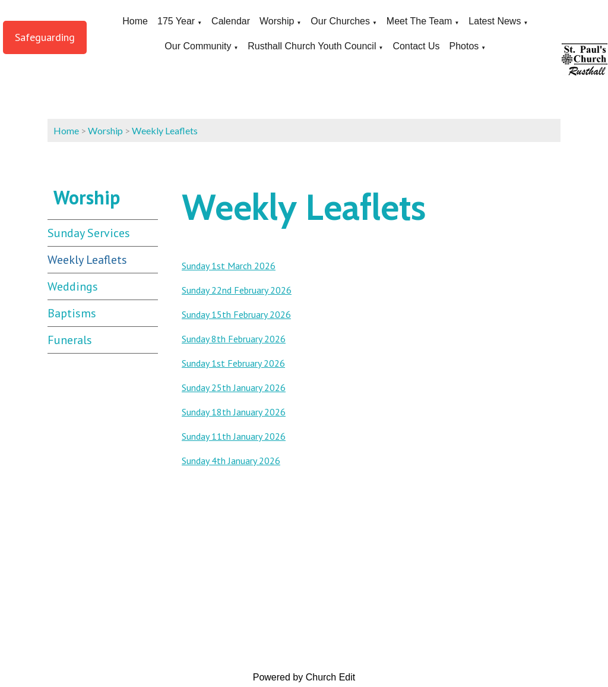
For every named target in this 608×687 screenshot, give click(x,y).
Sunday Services (89, 233)
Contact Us (415, 46)
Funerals (70, 340)
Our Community (197, 46)
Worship (276, 21)
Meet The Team (419, 21)
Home (135, 21)
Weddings (73, 286)
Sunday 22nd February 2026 (237, 290)
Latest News (494, 21)
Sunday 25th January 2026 (234, 387)
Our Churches (340, 21)
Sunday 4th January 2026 (231, 461)
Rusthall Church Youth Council (312, 46)
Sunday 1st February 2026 (233, 363)
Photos (464, 46)
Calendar (230, 21)
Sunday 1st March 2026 (229, 266)
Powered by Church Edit (304, 677)
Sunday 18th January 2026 (234, 412)
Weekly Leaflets (165, 130)
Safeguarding (45, 37)
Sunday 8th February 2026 (234, 339)
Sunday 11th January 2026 (234, 436)
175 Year (176, 21)
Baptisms (72, 313)
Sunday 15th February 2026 (236, 314)
